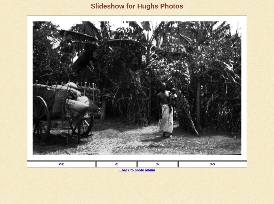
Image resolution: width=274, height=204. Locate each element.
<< (61, 164)
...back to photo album (137, 170)
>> (212, 164)
